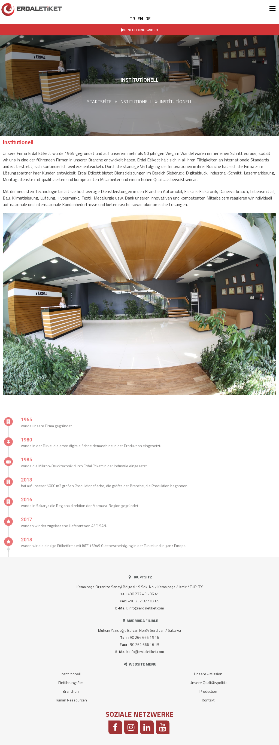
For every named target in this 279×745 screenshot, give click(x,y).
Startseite (99, 101)
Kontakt (208, 700)
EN (140, 18)
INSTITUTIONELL (135, 101)
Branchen (71, 691)
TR (132, 18)
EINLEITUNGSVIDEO (139, 30)
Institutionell (176, 101)
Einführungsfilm (70, 682)
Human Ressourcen (71, 700)
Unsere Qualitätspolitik (208, 682)
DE (148, 18)
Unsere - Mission (208, 674)
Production (208, 691)
